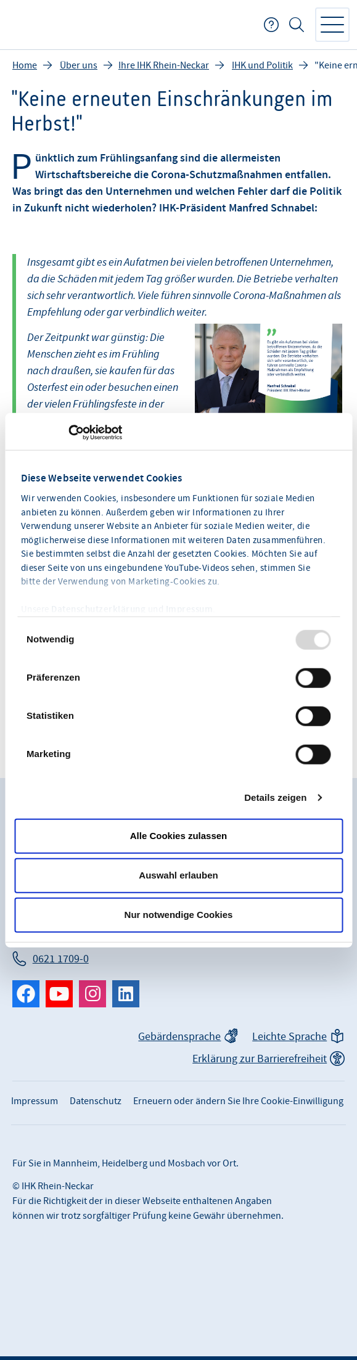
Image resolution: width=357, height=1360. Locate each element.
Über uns (78, 65)
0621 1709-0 (61, 959)
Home (24, 65)
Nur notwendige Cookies (179, 914)
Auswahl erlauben (178, 875)
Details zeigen (275, 797)
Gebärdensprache (179, 1037)
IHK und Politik (262, 65)
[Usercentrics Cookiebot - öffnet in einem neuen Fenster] (68, 433)
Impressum (189, 610)
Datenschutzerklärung (98, 610)
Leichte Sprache (289, 1037)
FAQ (271, 24)
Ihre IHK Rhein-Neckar (163, 65)
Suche (296, 24)
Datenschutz (95, 1101)
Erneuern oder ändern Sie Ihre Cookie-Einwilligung (238, 1101)
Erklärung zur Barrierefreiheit (259, 1059)
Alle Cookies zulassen (179, 835)
